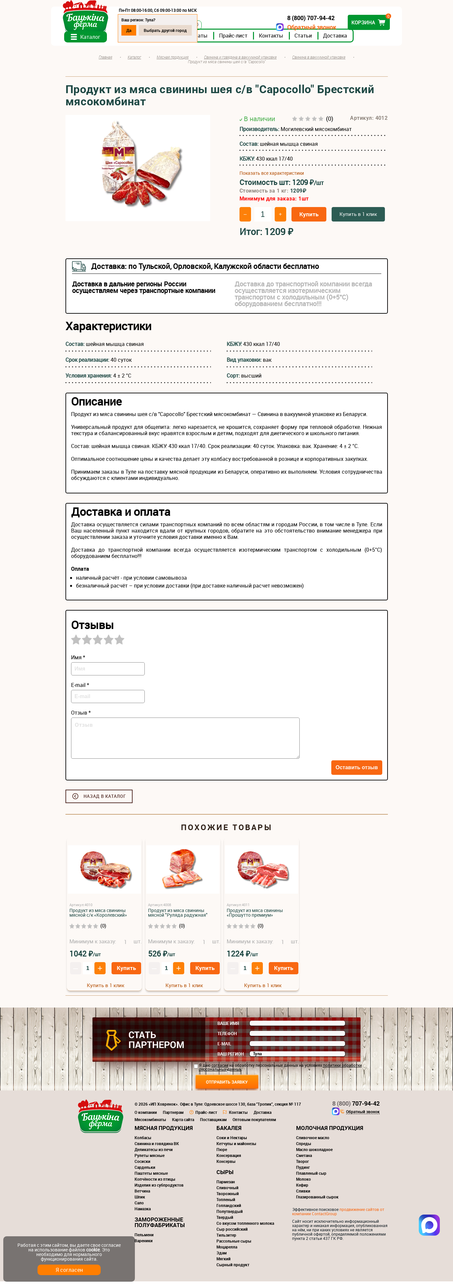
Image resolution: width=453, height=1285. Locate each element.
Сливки (303, 1194)
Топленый (225, 1203)
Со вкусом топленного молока (245, 1226)
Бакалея (228, 1131)
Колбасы (143, 1141)
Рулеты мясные (149, 1159)
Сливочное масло (312, 1141)
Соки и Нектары (231, 1141)
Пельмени (144, 1238)
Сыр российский (232, 1232)
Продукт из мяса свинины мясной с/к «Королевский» (98, 916)
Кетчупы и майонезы (236, 1147)
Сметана (304, 1159)
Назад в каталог (105, 800)
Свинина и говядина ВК (157, 1147)
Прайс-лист (248, 39)
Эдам (221, 1256)
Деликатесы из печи (154, 1153)
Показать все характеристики (271, 176)
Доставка (350, 39)
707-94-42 (356, 1107)
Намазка (143, 1212)
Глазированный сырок (317, 1200)
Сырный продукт (232, 1268)
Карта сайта (183, 1123)
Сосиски (142, 1164)
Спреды (303, 1147)
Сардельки (145, 1170)
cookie (93, 1249)
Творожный (227, 1197)
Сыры (225, 1175)
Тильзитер (226, 1238)
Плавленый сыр (311, 1176)
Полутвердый (229, 1215)
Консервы (226, 1164)
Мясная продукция (164, 1131)
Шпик (140, 1200)
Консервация (228, 1159)
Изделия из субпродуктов (159, 1188)
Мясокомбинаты (150, 1123)
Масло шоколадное (314, 1153)
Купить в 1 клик (358, 217)
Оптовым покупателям (254, 1123)
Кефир (302, 1188)
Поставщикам (213, 1123)
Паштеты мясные (151, 1176)
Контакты (285, 39)
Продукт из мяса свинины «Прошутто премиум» (255, 916)
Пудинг (303, 1170)
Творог (302, 1164)
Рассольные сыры (233, 1244)
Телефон (227, 1037)
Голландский (228, 1209)
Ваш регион (230, 1058)
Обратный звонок (297, 27)
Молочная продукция (329, 1131)
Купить (308, 218)
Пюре (221, 1153)
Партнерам (173, 1115)
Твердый (224, 1220)
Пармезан (225, 1185)
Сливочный (227, 1191)
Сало (139, 1206)
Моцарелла (226, 1250)
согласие (220, 1068)
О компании (146, 1115)
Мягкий (223, 1262)
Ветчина (142, 1194)
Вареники (144, 1244)
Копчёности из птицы (155, 1182)
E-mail (224, 1047)
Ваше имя (228, 1027)
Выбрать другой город (179, 30)
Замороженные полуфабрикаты (160, 1225)
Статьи (317, 39)
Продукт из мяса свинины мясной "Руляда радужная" (178, 916)
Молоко (303, 1182)
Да (143, 30)
